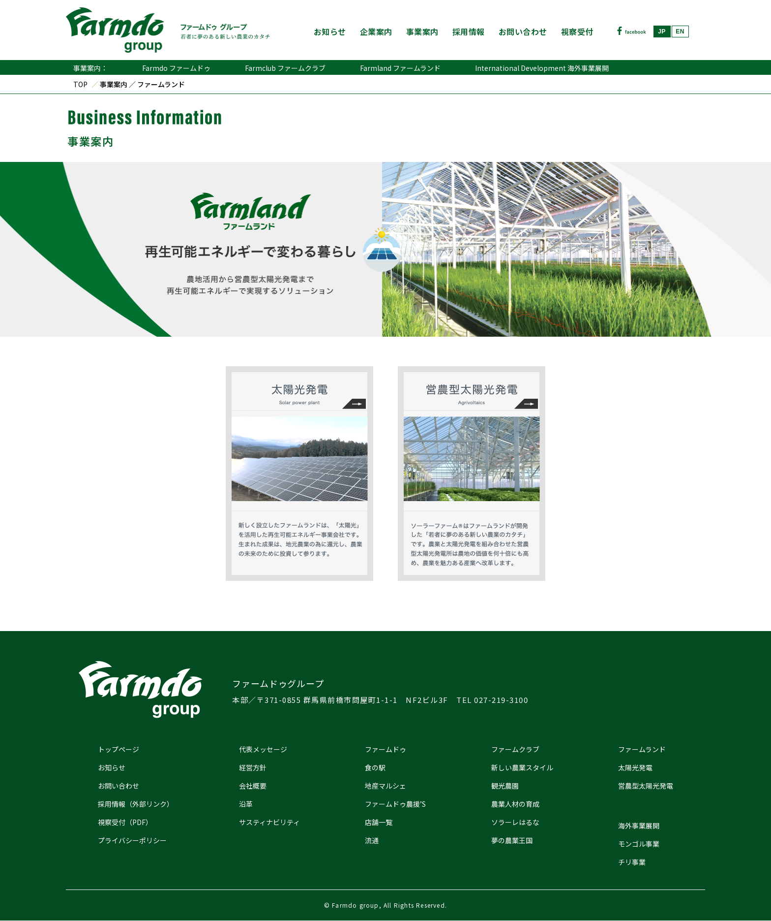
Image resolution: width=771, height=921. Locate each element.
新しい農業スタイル (522, 767)
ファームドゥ (385, 749)
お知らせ (330, 31)
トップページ (118, 749)
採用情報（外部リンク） (136, 804)
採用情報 (468, 31)
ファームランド (642, 749)
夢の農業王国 (512, 840)
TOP (80, 84)
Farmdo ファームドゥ (176, 68)
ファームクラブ (515, 749)
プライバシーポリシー (132, 840)
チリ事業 (632, 862)
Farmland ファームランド (400, 68)
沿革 (246, 804)
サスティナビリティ (269, 822)
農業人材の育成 (515, 804)
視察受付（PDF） (125, 822)
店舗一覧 (378, 822)
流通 (372, 840)
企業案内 (376, 31)
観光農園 (505, 786)
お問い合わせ (523, 31)
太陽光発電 (635, 767)
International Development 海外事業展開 (542, 68)
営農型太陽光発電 (645, 786)
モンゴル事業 (638, 844)
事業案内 (422, 31)
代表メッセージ (263, 749)
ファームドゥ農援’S (395, 804)
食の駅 (375, 767)
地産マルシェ (385, 786)
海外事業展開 (638, 825)
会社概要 (253, 786)
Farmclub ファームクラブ (285, 68)
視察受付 (577, 31)
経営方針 (253, 767)
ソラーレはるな (515, 822)
